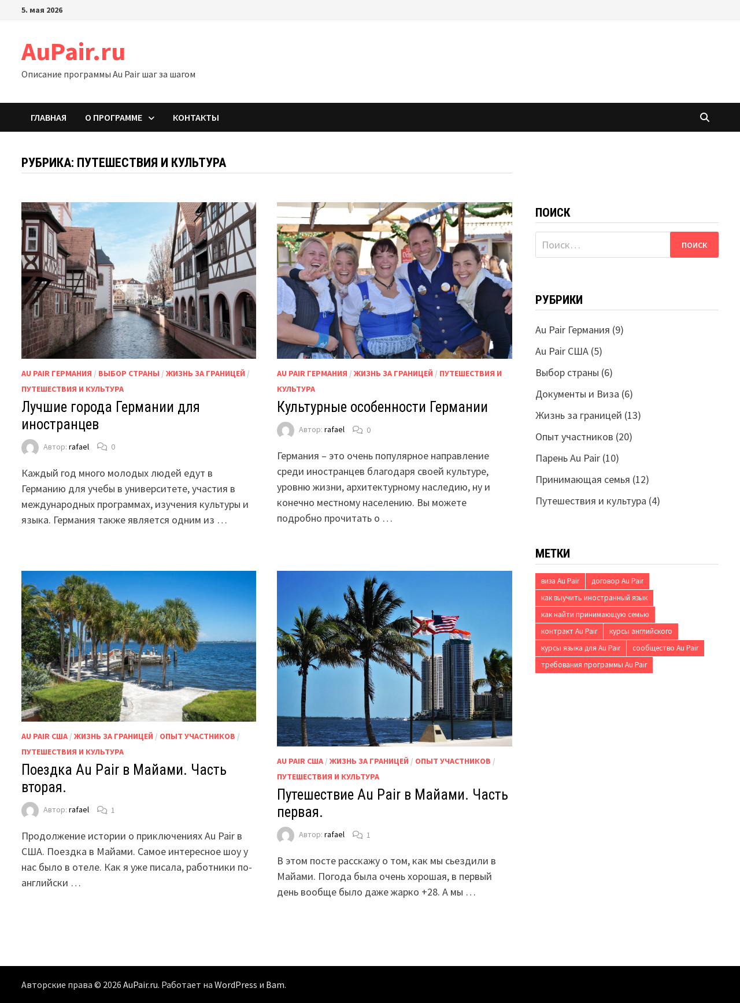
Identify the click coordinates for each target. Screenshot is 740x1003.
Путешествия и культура (72, 389)
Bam (275, 984)
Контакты (196, 117)
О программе (113, 117)
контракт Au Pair (569, 631)
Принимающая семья (582, 479)
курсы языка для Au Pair (580, 648)
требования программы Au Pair (594, 665)
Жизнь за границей (205, 373)
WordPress (235, 984)
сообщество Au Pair (665, 648)
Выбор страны (129, 373)
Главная (48, 117)
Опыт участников (197, 736)
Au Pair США (44, 736)
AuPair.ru (73, 51)
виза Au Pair (560, 581)
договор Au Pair (617, 581)
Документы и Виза (577, 393)
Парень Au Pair (567, 458)
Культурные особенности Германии (382, 407)
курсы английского (640, 631)
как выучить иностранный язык (594, 598)
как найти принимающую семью (595, 614)
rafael (79, 446)
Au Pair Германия (56, 373)
